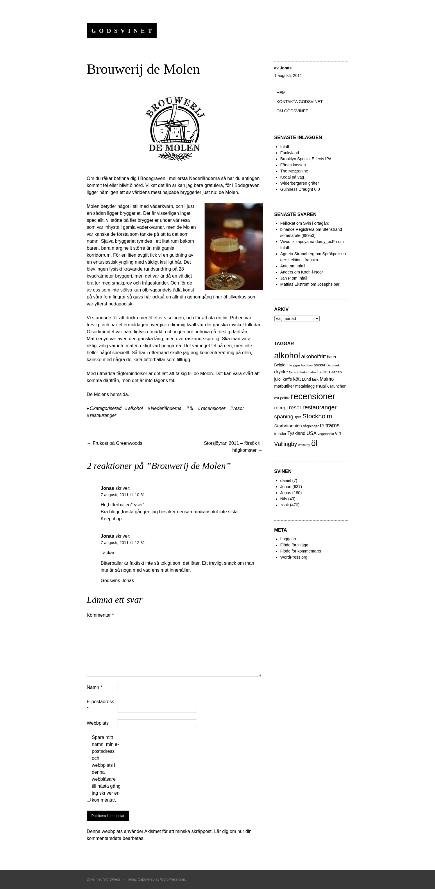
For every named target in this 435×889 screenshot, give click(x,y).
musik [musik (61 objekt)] (322, 386)
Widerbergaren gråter (299, 183)
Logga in (288, 539)
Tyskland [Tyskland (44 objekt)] (296, 433)
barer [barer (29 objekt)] (331, 357)
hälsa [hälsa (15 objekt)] (312, 372)
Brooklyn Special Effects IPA (306, 158)
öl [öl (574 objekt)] (314, 443)
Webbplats (98, 723)
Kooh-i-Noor (312, 272)
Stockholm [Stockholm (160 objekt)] (317, 416)
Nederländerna (166, 408)
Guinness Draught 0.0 (300, 189)
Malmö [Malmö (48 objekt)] (327, 378)
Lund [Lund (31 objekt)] (306, 379)
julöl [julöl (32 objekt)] (278, 379)
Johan (285, 486)
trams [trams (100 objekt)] (332, 425)
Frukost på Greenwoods (114, 443)
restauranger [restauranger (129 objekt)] (319, 407)
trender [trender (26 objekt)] (280, 433)
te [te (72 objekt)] (322, 426)
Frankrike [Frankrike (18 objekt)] (300, 372)
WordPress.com (172, 879)
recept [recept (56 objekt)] (281, 408)
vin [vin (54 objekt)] (338, 433)
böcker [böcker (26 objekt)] (319, 365)
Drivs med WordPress (104, 879)
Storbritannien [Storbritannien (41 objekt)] (288, 425)
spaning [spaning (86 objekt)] (283, 416)
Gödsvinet (123, 31)
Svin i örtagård (316, 223)
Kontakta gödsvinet (300, 101)
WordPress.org (293, 557)
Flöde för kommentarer (301, 551)
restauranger (103, 415)
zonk (284, 505)
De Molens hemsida (107, 394)
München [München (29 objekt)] (338, 386)
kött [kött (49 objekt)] (297, 378)
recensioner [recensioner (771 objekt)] (313, 396)
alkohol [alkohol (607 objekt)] (287, 355)
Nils (283, 498)
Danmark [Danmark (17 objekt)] (333, 365)
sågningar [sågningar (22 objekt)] (311, 426)
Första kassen (293, 165)
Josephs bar (328, 284)
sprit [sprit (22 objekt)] (297, 417)
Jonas (285, 68)
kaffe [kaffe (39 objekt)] (287, 379)
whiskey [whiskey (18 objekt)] (304, 445)
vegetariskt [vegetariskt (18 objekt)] (326, 433)
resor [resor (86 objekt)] (295, 407)
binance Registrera (297, 229)
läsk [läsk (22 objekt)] (315, 379)
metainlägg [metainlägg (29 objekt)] (305, 386)
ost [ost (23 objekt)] (276, 398)
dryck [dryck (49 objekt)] (280, 371)
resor (238, 408)
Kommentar (100, 615)
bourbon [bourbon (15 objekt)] (307, 365)
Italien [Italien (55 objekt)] (323, 372)
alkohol (135, 408)
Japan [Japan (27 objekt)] (336, 372)
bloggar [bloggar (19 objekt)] (294, 365)
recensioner (213, 408)
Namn (94, 687)
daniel (285, 480)
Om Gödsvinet (292, 111)
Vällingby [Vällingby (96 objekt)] (285, 444)
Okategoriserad (105, 408)
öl (191, 408)
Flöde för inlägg (294, 545)
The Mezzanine (294, 171)
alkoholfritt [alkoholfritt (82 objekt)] (313, 356)
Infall (284, 146)
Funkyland (289, 152)
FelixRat (287, 223)
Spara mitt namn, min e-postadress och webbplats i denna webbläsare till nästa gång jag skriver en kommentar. (106, 768)
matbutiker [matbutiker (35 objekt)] (284, 386)
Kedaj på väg (292, 177)
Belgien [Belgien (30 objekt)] (281, 365)
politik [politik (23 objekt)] (284, 398)
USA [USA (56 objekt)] (312, 433)
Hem (281, 92)
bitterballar (154, 359)
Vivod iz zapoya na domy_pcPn (308, 241)
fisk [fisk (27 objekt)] (289, 372)
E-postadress (100, 705)
